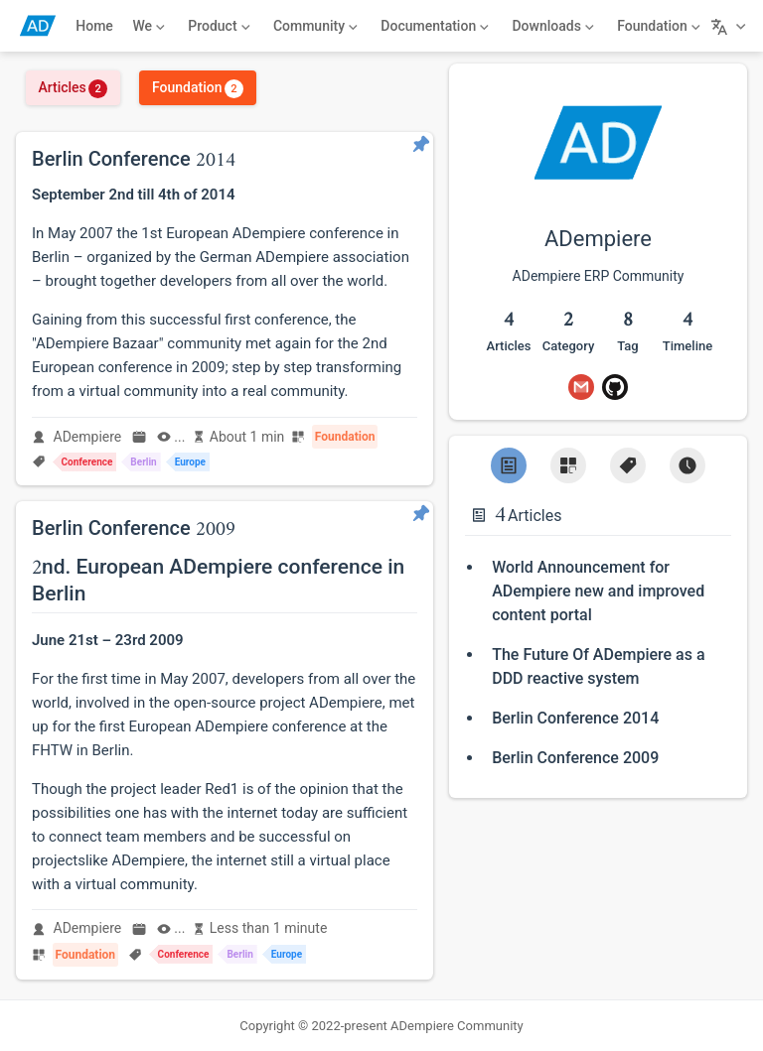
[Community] (315, 26)
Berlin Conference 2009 (575, 757)
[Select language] (730, 26)
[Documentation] (435, 26)
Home (94, 26)
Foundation (197, 87)
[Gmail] (581, 387)
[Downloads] (553, 26)
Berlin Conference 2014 (575, 718)
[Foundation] (659, 26)
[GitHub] (615, 387)
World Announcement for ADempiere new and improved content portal (598, 591)
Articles (72, 87)
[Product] (219, 26)
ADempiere (88, 437)
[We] (149, 26)
